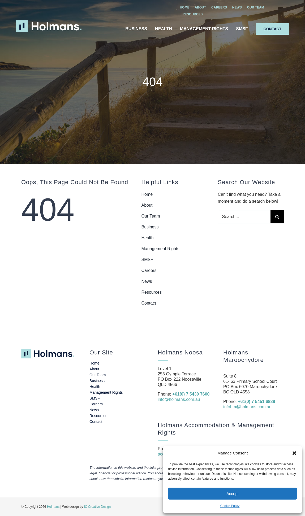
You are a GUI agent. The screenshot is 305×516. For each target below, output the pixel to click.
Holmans (53, 507)
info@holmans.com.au (179, 399)
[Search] (277, 216)
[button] (294, 453)
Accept (232, 493)
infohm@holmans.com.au (247, 407)
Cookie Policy (230, 506)
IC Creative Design (97, 507)
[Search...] (244, 216)
